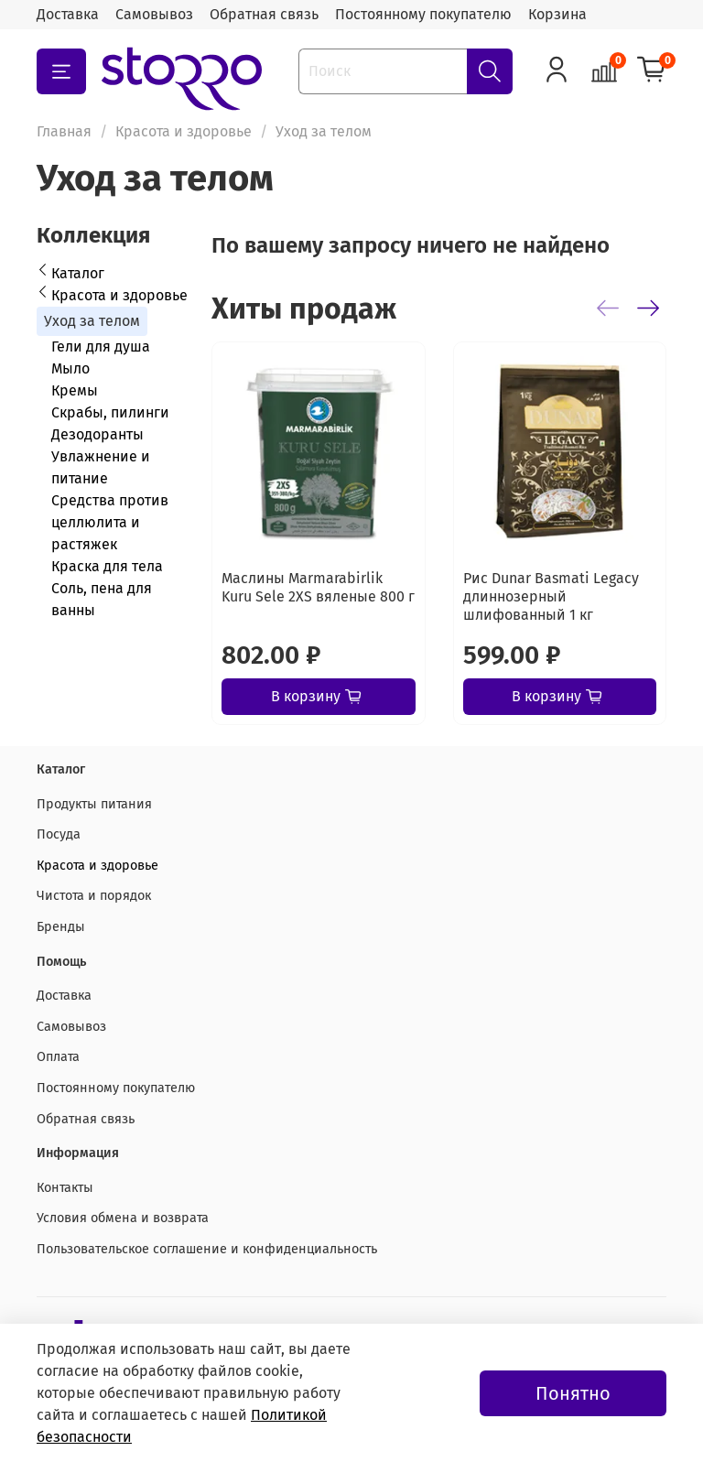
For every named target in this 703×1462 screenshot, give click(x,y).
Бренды (61, 927)
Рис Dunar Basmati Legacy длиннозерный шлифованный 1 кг (551, 596)
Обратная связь (264, 14)
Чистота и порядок (94, 896)
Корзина (557, 14)
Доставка (68, 14)
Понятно (573, 1393)
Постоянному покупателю (423, 14)
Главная (64, 131)
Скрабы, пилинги (110, 412)
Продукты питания (94, 804)
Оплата (58, 1057)
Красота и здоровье (183, 131)
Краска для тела (107, 566)
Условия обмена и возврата (123, 1218)
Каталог (77, 273)
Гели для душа (100, 346)
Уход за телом (92, 321)
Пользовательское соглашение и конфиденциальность (207, 1249)
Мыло (70, 368)
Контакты (65, 1188)
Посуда (59, 834)
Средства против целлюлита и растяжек (109, 522)
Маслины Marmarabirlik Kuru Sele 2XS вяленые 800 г (318, 587)
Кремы (74, 390)
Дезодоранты (97, 434)
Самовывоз (154, 14)
